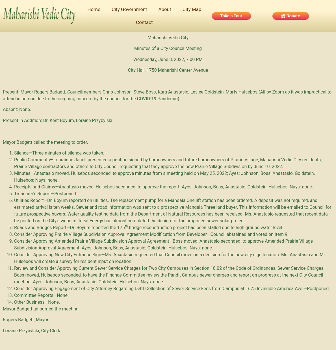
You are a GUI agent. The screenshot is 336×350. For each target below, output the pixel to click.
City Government (129, 9)
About (164, 9)
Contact (144, 22)
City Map (192, 9)
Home (93, 9)
